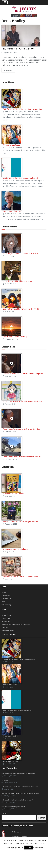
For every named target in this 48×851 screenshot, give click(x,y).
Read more (8, 70)
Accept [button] (28, 847)
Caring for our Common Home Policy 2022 (16, 624)
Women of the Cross (11, 145)
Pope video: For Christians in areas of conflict (21, 457)
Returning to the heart (10, 762)
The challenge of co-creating (15, 336)
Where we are (6, 599)
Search (5, 813)
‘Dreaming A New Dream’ (13, 493)
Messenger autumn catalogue (15, 549)
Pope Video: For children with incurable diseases (23, 401)
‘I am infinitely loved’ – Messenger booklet (20, 521)
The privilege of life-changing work (17, 281)
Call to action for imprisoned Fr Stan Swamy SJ (17, 800)
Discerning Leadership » (20, 837)
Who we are (6, 596)
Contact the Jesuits (8, 630)
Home (4, 592)
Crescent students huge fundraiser (13, 806)
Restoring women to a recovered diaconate (21, 253)
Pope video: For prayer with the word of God (21, 429)
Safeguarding (6, 605)
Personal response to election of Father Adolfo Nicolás (20, 793)
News (3, 602)
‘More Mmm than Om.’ (12, 211)
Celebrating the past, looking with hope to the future (20, 787)
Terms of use (6, 621)
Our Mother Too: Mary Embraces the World (21, 309)
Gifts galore (5, 780)
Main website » (17, 832)
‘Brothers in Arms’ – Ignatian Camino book (20, 576)
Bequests (5, 627)
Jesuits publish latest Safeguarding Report (20, 178)
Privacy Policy (6, 615)
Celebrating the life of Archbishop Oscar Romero (18, 773)
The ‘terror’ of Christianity (18, 48)
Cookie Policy (6, 618)
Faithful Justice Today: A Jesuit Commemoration (22, 109)
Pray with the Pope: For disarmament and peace (23, 373)
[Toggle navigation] (5, 2)
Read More (38, 847)
